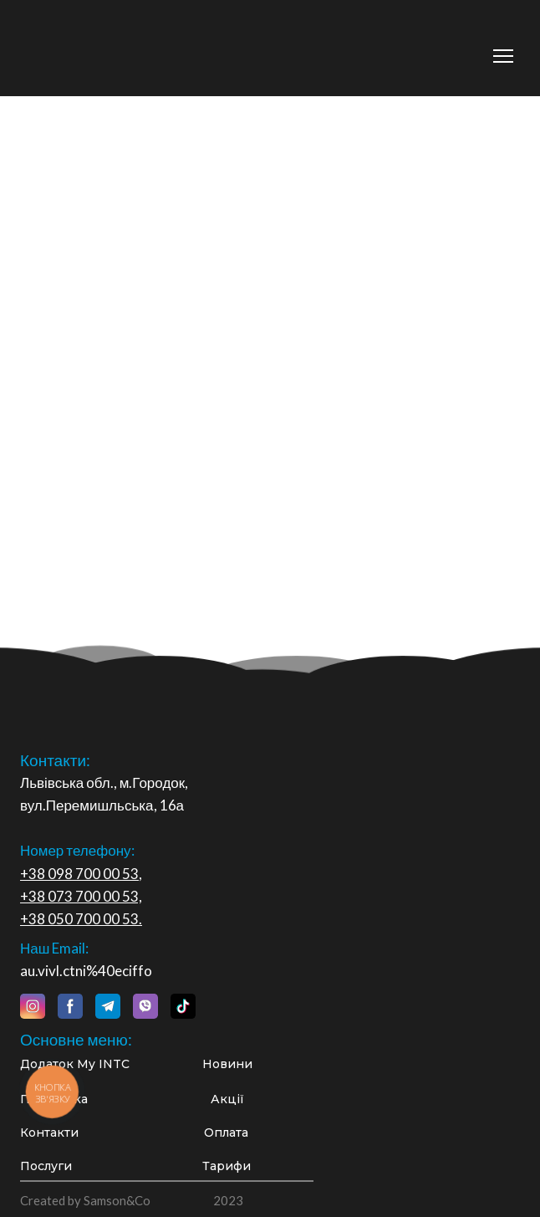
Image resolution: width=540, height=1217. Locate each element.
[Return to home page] (122, 47)
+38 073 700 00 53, (81, 896)
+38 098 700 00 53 (79, 873)
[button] (32, 1006)
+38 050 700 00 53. (81, 919)
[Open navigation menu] (503, 56)
